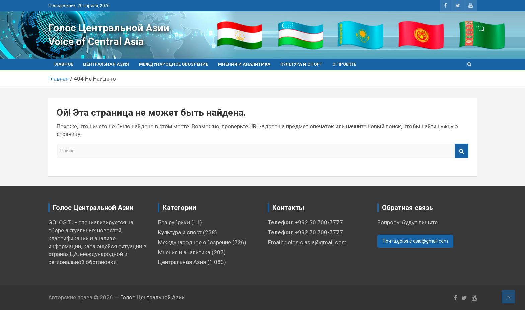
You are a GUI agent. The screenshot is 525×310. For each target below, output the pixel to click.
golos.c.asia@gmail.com (315, 242)
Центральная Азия (106, 64)
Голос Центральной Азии (108, 28)
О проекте (344, 64)
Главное (63, 64)
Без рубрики (174, 222)
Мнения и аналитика (244, 64)
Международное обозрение (173, 64)
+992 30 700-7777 (319, 222)
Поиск (461, 151)
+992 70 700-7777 (319, 232)
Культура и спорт (301, 64)
